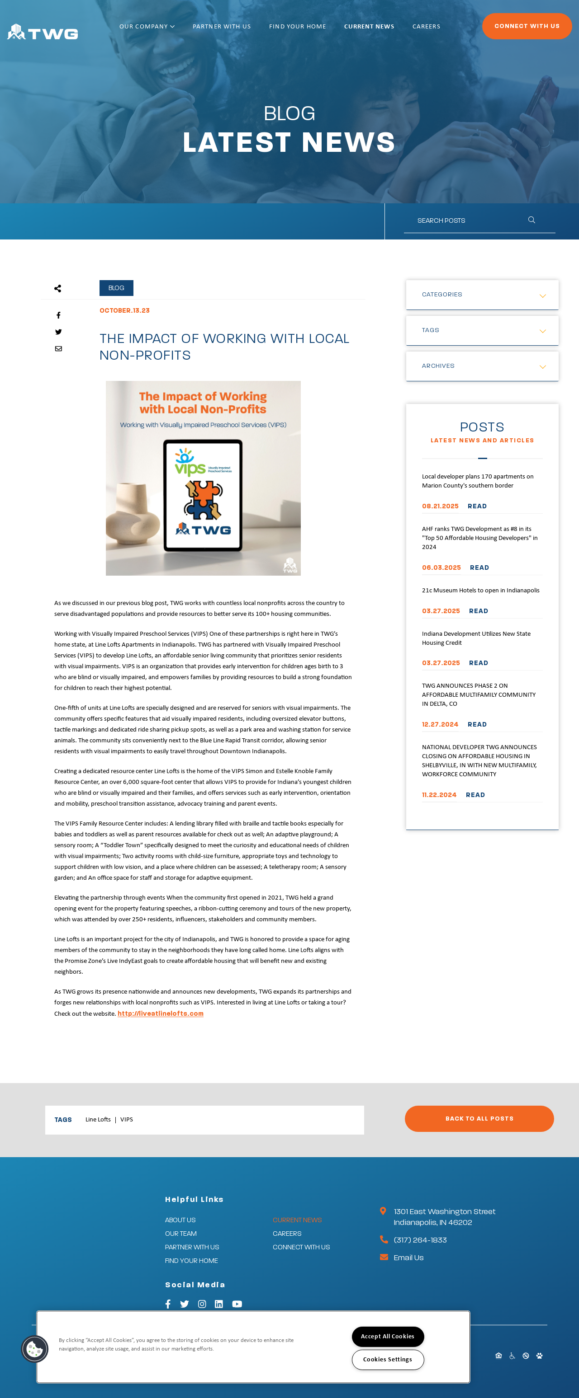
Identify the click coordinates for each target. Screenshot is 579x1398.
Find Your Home (308, 30)
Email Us (409, 1258)
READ (477, 506)
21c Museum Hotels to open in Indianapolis (481, 590)
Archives (438, 366)
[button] (34, 1349)
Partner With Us (239, 30)
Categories (442, 294)
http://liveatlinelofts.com (161, 1013)
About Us (180, 1220)
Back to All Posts (480, 1119)
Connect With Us (502, 30)
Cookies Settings (388, 1359)
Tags (431, 330)
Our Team (181, 1233)
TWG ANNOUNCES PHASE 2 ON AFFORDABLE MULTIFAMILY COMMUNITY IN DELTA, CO (479, 695)
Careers (424, 30)
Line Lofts (98, 1120)
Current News (374, 30)
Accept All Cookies (388, 1336)
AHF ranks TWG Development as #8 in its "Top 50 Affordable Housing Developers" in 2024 (480, 538)
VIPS (126, 1120)
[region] (253, 1347)
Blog (116, 288)
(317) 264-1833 (420, 1240)
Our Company (171, 30)
